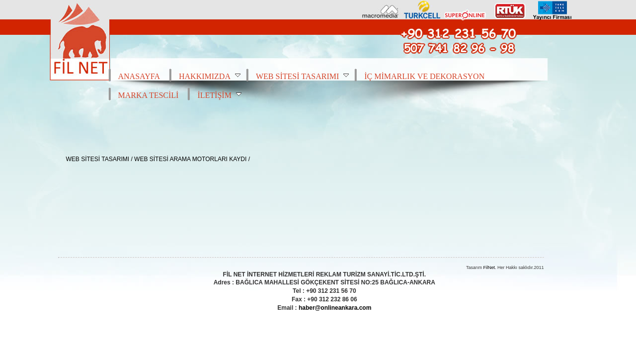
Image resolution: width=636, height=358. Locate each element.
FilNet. (489, 267)
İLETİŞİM (219, 95)
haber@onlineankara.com (335, 307)
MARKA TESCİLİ (148, 95)
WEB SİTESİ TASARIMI (302, 76)
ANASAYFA (139, 76)
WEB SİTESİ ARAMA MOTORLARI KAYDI (190, 159)
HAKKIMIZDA (209, 76)
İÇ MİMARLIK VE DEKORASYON (424, 76)
